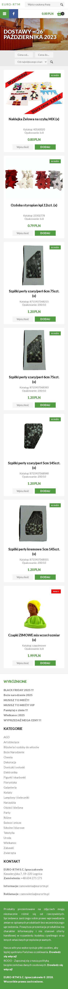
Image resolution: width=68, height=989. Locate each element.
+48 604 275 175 (31, 878)
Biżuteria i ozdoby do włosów (21, 747)
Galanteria (10, 787)
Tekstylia (9, 832)
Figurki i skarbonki (15, 777)
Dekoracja (10, 762)
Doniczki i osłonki (14, 767)
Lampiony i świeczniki (16, 797)
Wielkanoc (10, 842)
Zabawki (9, 847)
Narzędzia (10, 802)
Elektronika (10, 772)
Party (7, 812)
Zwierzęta (10, 852)
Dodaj (45, 147)
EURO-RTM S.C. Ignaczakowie (23, 977)
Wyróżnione (15, 681)
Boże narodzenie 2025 (18, 695)
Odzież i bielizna (13, 807)
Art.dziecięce (11, 742)
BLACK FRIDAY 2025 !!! (19, 690)
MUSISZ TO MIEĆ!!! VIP (19, 705)
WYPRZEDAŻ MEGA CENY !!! (22, 720)
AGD (7, 737)
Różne (7, 817)
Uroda (7, 837)
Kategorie (13, 729)
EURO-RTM (11, 4)
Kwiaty (8, 792)
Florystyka (10, 782)
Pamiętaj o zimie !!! (16, 710)
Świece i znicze (12, 822)
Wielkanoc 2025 (14, 715)
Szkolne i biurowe (14, 827)
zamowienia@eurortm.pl (33, 886)
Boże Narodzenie (14, 752)
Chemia (8, 757)
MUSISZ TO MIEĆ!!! (16, 700)
